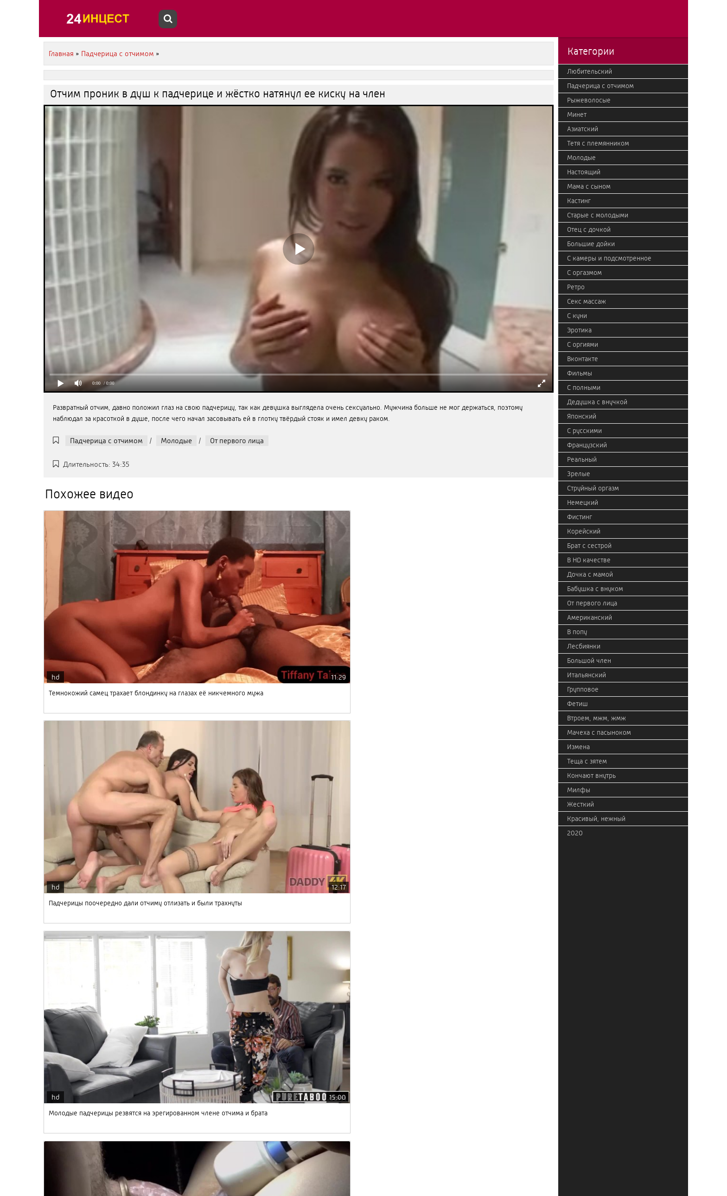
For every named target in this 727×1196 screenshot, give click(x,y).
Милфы (578, 790)
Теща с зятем (587, 761)
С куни (577, 316)
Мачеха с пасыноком (599, 732)
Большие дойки (591, 244)
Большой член (589, 660)
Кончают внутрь (591, 775)
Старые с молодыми (597, 215)
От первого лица (237, 440)
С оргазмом (584, 272)
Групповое (583, 689)
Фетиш (577, 704)
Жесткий (580, 804)
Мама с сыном (589, 186)
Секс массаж (586, 301)
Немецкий (582, 502)
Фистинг (579, 517)
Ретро (576, 287)
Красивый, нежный (596, 818)
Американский (589, 617)
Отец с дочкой (589, 229)
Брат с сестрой (589, 545)
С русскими (584, 430)
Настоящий (583, 172)
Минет (577, 114)
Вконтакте (582, 359)
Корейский (583, 531)
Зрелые (578, 474)
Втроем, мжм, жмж (596, 718)
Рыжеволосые (589, 100)
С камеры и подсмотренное (609, 258)
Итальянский (586, 675)
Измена (578, 747)
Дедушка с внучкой (597, 402)
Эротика (579, 330)
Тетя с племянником (598, 143)
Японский (581, 416)
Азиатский (582, 129)
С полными (583, 387)
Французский (587, 445)
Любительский (589, 71)
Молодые (176, 440)
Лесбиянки (583, 646)
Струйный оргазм (593, 488)
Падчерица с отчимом (106, 440)
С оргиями (582, 344)
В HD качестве (589, 560)
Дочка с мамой (590, 574)
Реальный (582, 459)
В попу (577, 632)
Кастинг (579, 201)
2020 (575, 833)
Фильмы (579, 373)
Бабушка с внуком (595, 589)
